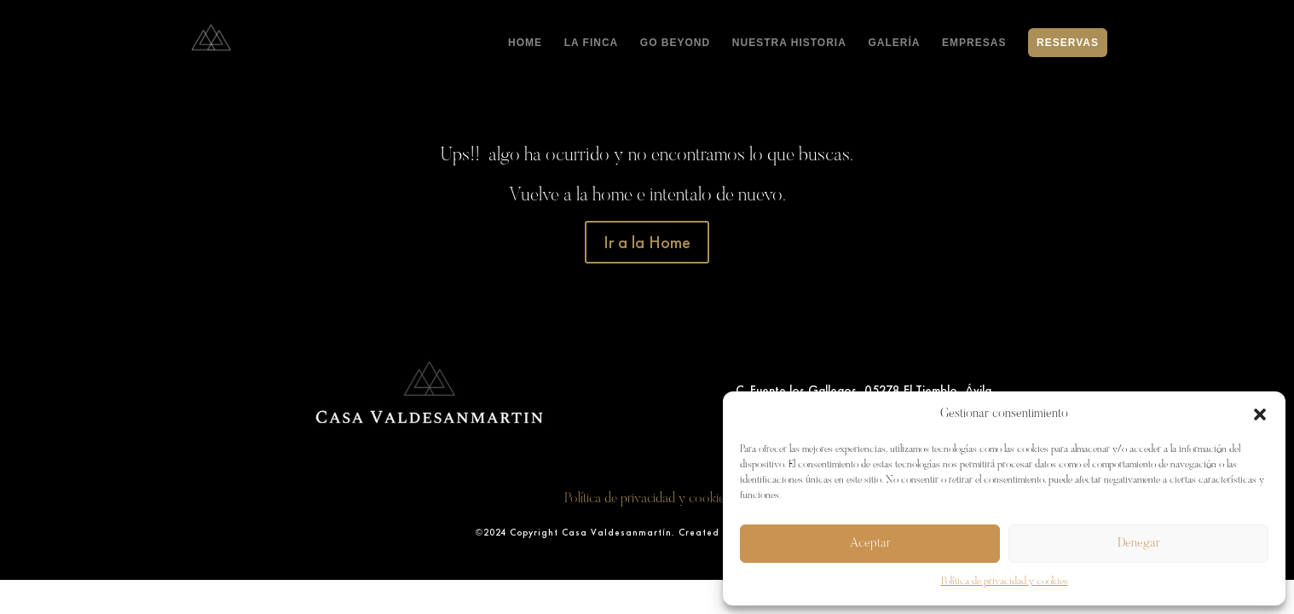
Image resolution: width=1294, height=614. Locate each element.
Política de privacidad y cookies (1004, 581)
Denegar (1139, 543)
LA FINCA (591, 43)
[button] (1259, 414)
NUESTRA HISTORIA (789, 43)
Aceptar (870, 543)
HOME (525, 43)
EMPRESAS (974, 43)
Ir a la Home (647, 242)
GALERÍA (894, 43)
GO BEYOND (675, 43)
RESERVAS (1068, 43)
